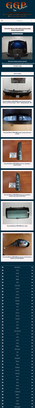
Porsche (17, 370)
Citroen (17, 288)
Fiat (17, 306)
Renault (17, 373)
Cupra (17, 291)
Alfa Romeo (17, 267)
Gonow (17, 312)
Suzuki (17, 397)
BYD (17, 282)
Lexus (17, 343)
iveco (17, 325)
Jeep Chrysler (17, 331)
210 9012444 (6, 14)
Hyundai (17, 319)
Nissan (17, 361)
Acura (17, 276)
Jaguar (17, 328)
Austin (17, 273)
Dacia (17, 294)
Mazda (17, 346)
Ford (17, 309)
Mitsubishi (17, 358)
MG (17, 352)
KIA (17, 334)
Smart (17, 388)
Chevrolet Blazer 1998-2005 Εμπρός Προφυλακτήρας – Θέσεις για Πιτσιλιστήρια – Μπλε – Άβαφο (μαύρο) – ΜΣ (17, 102)
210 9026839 (28, 14)
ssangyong (17, 391)
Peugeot (17, 367)
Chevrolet (17, 285)
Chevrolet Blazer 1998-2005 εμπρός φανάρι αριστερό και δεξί (17, 133)
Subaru (17, 394)
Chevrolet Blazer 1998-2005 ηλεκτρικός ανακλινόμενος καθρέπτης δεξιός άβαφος (17, 257)
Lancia (17, 340)
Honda (17, 315)
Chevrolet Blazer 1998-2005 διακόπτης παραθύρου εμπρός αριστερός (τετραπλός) (17, 195)
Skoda (17, 385)
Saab (17, 379)
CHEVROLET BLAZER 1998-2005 (17, 33)
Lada (17, 337)
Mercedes (17, 349)
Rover (17, 376)
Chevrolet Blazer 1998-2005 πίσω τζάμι (17, 226)
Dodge (17, 303)
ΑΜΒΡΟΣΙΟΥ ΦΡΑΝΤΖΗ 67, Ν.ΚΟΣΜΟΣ (17, 12)
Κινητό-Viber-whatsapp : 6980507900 (17, 16)
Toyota (17, 403)
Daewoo (17, 297)
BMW (17, 279)
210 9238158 (21, 14)
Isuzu (17, 322)
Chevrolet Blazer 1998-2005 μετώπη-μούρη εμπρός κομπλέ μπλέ (17, 29)
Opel (17, 364)
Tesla (17, 400)
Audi (17, 270)
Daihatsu (17, 300)
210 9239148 (13, 14)
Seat (17, 382)
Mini (17, 355)
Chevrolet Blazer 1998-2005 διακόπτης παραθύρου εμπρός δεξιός (17, 164)
